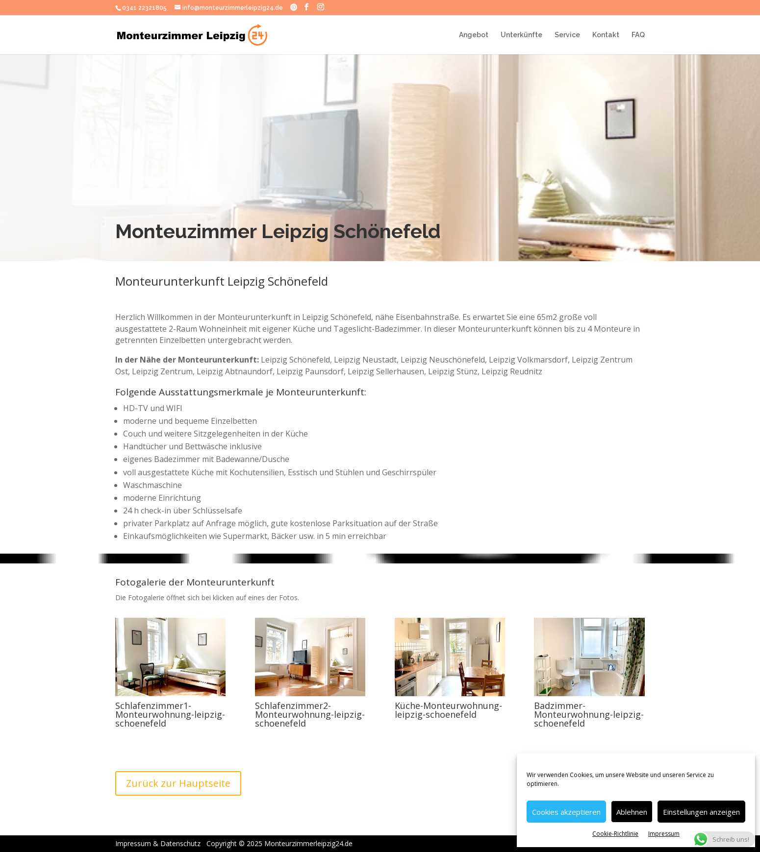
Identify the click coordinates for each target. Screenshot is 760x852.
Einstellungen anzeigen (701, 812)
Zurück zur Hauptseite (178, 783)
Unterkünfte (521, 35)
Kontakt (605, 35)
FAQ (638, 35)
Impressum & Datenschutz (168, 843)
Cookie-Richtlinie (615, 833)
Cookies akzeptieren (566, 812)
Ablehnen (631, 812)
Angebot (473, 35)
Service (567, 35)
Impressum (664, 833)
